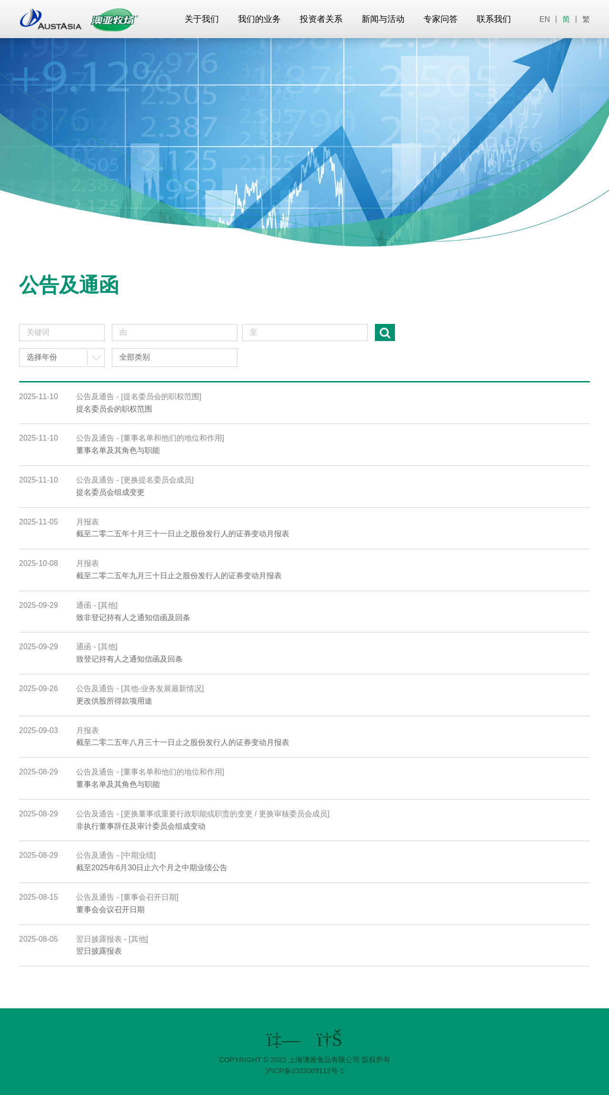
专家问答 (440, 19)
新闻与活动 (383, 19)
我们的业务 (259, 19)
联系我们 (494, 19)
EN (545, 19)
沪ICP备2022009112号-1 (304, 1070)
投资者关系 (321, 19)
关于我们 (202, 19)
